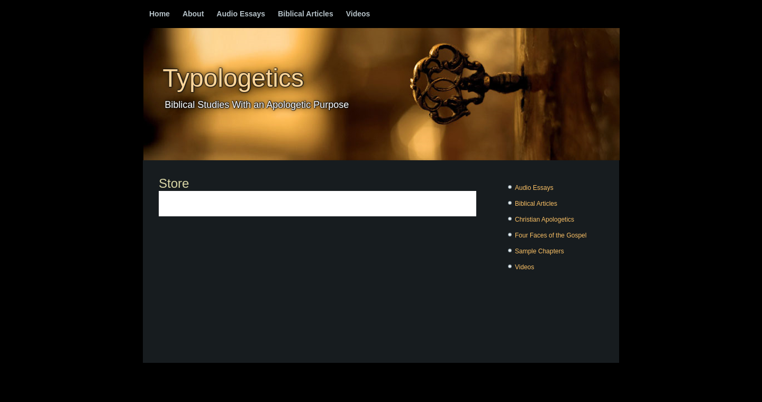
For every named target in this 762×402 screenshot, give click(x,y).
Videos (358, 14)
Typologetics (233, 78)
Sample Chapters (539, 251)
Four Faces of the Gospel (550, 235)
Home (159, 14)
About (193, 14)
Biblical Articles (305, 14)
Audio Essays (240, 14)
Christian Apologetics (544, 219)
